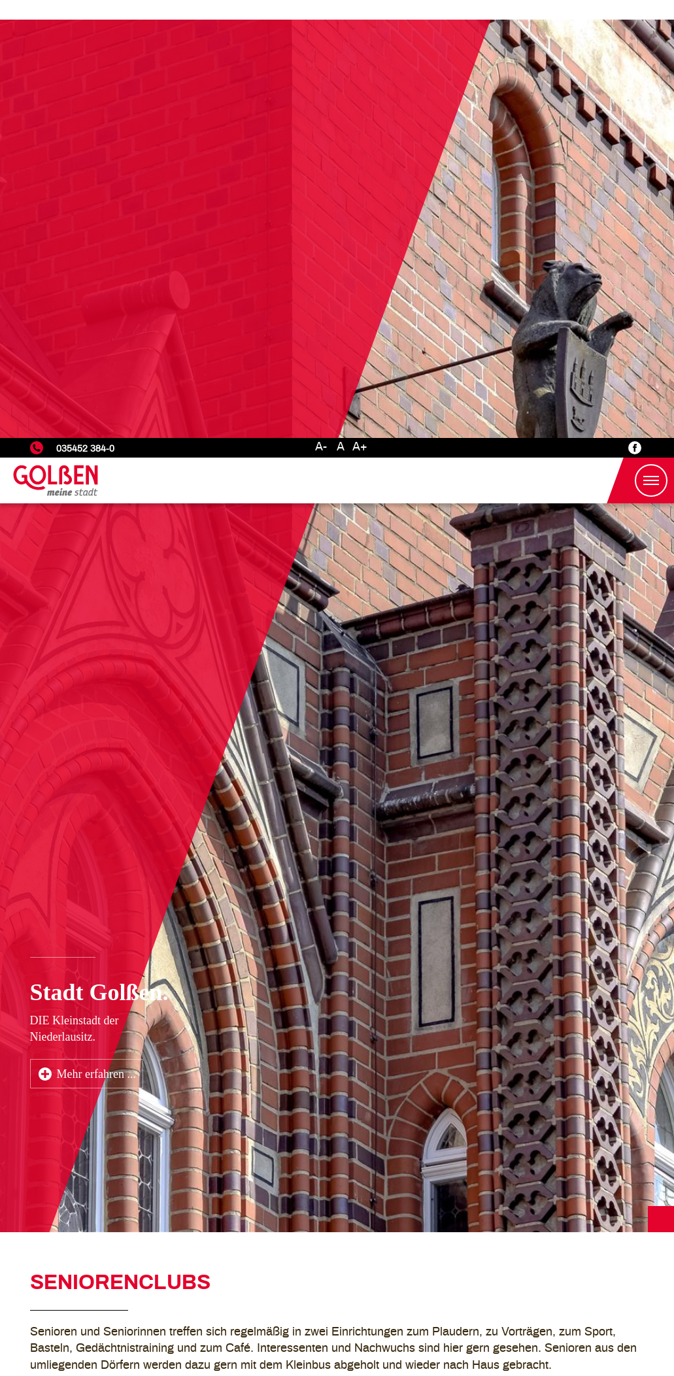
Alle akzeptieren (606, 1327)
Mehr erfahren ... (96, 636)
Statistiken (493, 1288)
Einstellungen (500, 1272)
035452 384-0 (85, 11)
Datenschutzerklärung (536, 1254)
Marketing (492, 1305)
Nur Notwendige (506, 1327)
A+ (359, 9)
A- (321, 9)
